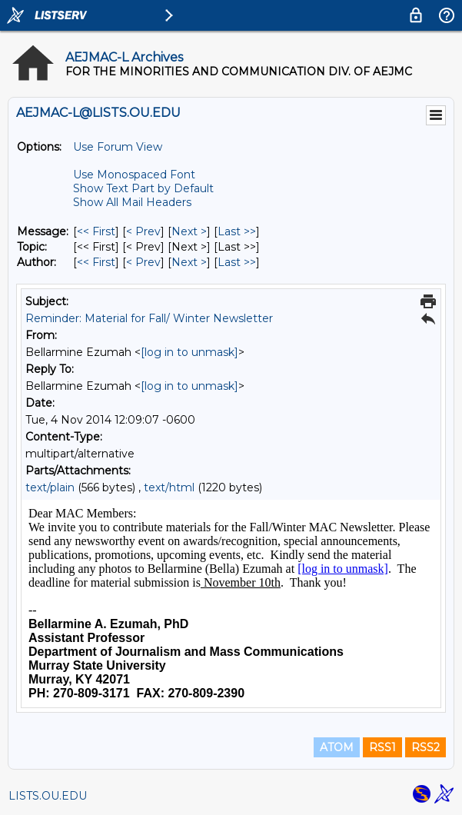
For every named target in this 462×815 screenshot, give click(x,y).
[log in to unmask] (189, 352)
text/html (169, 487)
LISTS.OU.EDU (47, 796)
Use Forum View (117, 147)
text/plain (50, 487)
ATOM (337, 747)
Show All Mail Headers (132, 202)
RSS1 (382, 747)
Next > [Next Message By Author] (189, 262)
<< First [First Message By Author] (96, 262)
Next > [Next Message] (189, 231)
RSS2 (425, 747)
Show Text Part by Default (143, 188)
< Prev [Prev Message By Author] (143, 262)
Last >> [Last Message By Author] (237, 262)
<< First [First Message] (96, 231)
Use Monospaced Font (134, 174)
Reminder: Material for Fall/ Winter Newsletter (149, 318)
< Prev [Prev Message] (143, 231)
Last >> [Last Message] (237, 231)
